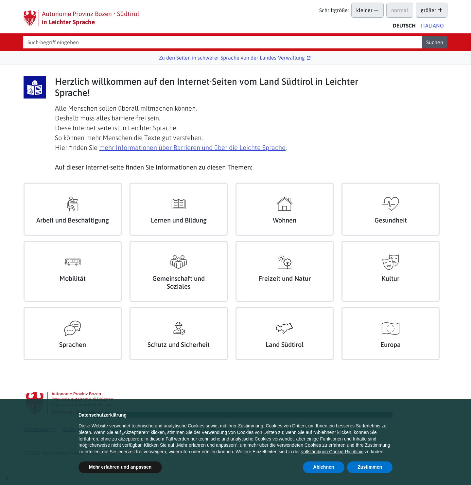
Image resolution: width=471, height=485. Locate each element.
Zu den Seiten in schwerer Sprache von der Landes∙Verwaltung (232, 58)
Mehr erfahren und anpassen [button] (120, 467)
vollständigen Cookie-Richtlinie (332, 451)
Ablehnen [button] (323, 467)
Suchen (434, 42)
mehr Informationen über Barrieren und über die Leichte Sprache (192, 147)
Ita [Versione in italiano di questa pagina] (432, 25)
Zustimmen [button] (370, 467)
